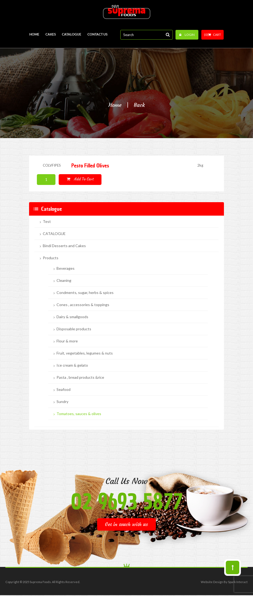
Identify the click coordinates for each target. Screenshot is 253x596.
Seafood (64, 389)
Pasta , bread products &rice (80, 377)
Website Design (212, 582)
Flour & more (67, 341)
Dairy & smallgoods (72, 317)
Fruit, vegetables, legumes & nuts (85, 353)
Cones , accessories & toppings (83, 305)
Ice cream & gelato (72, 365)
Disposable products (74, 329)
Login (187, 35)
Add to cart (80, 179)
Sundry (62, 402)
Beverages (66, 268)
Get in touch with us (126, 524)
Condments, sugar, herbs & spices (85, 293)
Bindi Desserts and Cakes (64, 246)
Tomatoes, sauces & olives (79, 414)
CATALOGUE (54, 234)
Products (50, 258)
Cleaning (64, 280)
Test (47, 221)
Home (114, 104)
